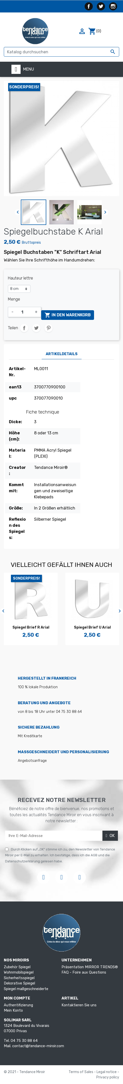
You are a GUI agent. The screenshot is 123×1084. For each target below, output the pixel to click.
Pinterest (48, 328)
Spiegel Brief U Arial (92, 627)
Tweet (36, 328)
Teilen (24, 328)
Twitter (101, 6)
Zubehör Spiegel (17, 967)
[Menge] (24, 312)
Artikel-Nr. (17, 371)
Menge (14, 299)
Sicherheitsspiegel (19, 978)
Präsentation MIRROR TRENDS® (90, 967)
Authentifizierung (18, 1005)
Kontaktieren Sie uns (79, 1005)
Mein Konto (13, 1010)
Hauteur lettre (20, 278)
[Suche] (61, 52)
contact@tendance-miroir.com (38, 1046)
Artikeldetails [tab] (62, 354)
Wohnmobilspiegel (19, 972)
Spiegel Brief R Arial (31, 627)
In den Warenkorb (67, 315)
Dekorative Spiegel (19, 983)
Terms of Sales (81, 1072)
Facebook (89, 6)
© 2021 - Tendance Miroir (24, 1072)
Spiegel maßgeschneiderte (26, 989)
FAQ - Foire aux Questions (84, 972)
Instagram (113, 6)
